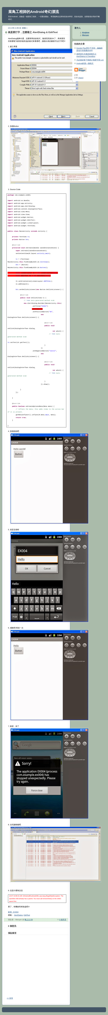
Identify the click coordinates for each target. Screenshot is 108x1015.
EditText (27, 915)
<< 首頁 (10, 998)
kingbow (85, 33)
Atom (81, 78)
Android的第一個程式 (84, 63)
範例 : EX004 (13, 912)
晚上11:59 (29, 920)
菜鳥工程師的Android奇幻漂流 (33, 12)
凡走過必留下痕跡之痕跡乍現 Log (90, 60)
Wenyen (85, 35)
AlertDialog (18, 915)
